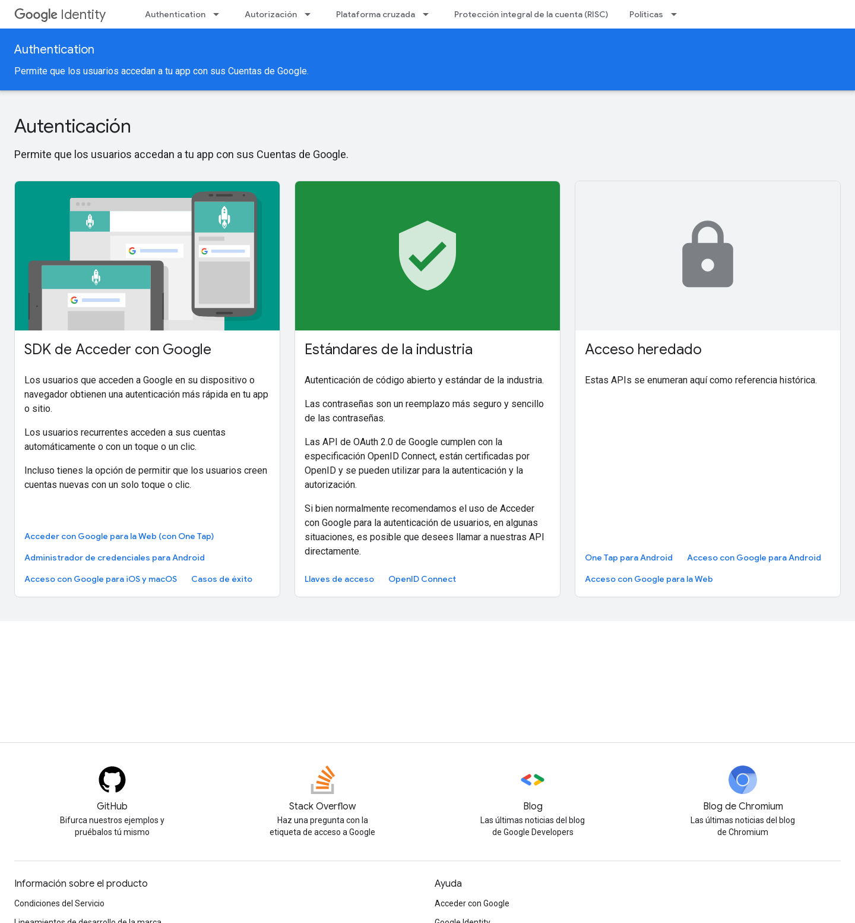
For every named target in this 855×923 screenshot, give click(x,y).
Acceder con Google (472, 903)
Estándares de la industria (389, 349)
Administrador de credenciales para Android (114, 557)
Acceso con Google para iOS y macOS (100, 579)
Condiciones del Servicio (59, 903)
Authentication (175, 14)
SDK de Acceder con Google (117, 349)
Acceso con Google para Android (754, 557)
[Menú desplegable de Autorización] (311, 14)
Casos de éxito (221, 579)
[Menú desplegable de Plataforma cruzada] (429, 14)
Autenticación (72, 126)
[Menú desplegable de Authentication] (219, 14)
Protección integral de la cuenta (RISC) (531, 14)
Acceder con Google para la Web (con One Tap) (119, 536)
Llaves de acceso (339, 579)
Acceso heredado (643, 349)
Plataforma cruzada (375, 14)
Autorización (271, 14)
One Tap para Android (629, 557)
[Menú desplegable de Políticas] (677, 14)
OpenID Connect (422, 579)
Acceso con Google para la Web (649, 579)
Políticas (646, 14)
